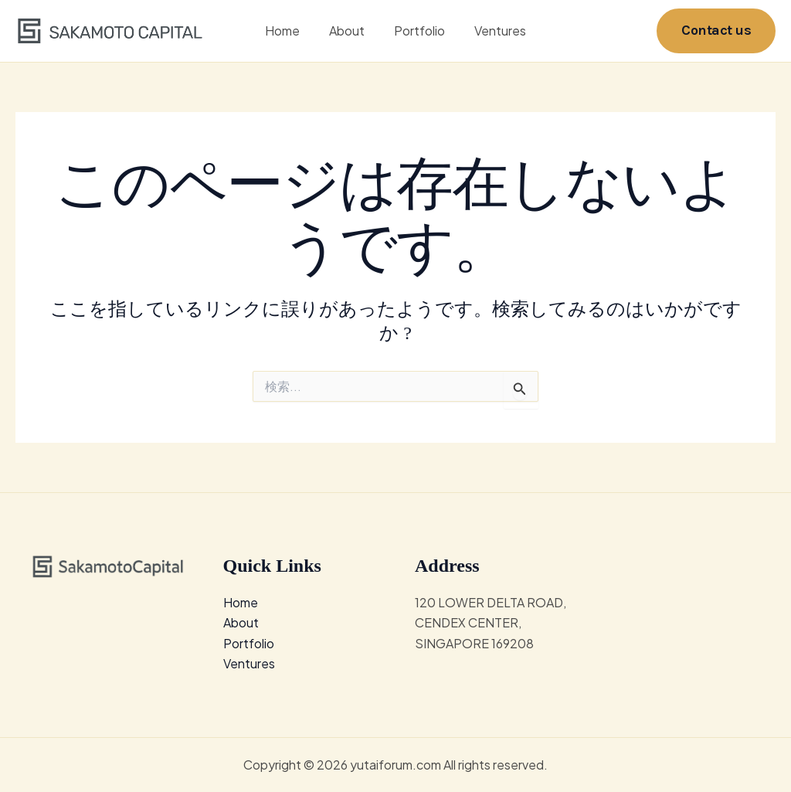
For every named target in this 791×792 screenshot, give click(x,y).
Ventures (493, 30)
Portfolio (417, 30)
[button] (716, 30)
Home (289, 30)
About (349, 30)
